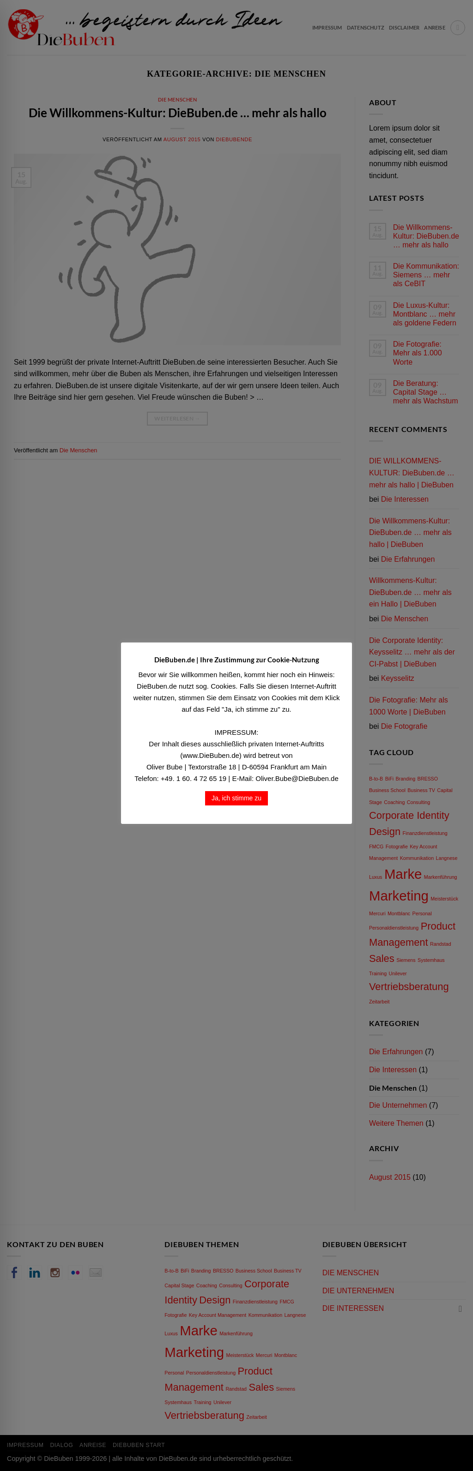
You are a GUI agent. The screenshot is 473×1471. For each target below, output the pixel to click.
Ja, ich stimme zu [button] (236, 798)
